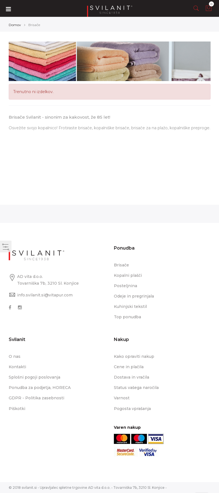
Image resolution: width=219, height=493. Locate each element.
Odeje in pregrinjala (134, 296)
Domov (15, 25)
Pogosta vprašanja (132, 408)
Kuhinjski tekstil (130, 306)
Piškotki (17, 408)
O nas (14, 356)
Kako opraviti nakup (134, 356)
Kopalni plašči (128, 275)
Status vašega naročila (136, 387)
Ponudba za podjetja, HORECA (40, 387)
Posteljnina (125, 285)
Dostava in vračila (131, 377)
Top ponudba (127, 316)
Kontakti (17, 366)
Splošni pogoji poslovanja (34, 377)
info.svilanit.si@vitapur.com (45, 295)
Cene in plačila (129, 366)
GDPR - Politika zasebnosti (36, 397)
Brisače (121, 265)
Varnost (122, 397)
